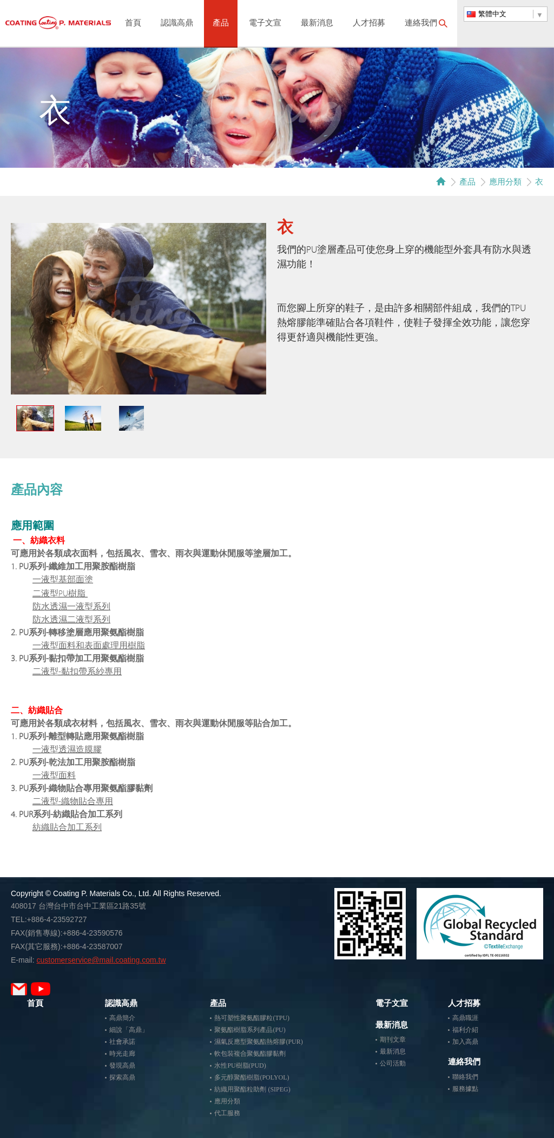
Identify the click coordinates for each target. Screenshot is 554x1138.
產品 (221, 23)
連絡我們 (421, 23)
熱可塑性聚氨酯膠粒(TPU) (251, 1018)
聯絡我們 (465, 1077)
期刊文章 (393, 1039)
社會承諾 (122, 1041)
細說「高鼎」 (128, 1030)
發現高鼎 (122, 1065)
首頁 (133, 23)
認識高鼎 (177, 23)
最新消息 (317, 23)
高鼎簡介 (122, 1018)
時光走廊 (122, 1053)
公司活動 (393, 1063)
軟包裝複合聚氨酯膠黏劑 (250, 1053)
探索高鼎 (122, 1077)
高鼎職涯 (465, 1018)
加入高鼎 (465, 1041)
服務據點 (465, 1089)
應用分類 (505, 181)
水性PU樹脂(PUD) (240, 1065)
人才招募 (369, 23)
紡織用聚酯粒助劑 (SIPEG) (252, 1089)
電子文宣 (265, 23)
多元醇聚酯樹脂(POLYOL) (251, 1077)
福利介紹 (465, 1030)
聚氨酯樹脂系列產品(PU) (249, 1030)
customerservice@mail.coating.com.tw (101, 960)
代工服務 (227, 1113)
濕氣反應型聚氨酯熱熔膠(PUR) (258, 1041)
